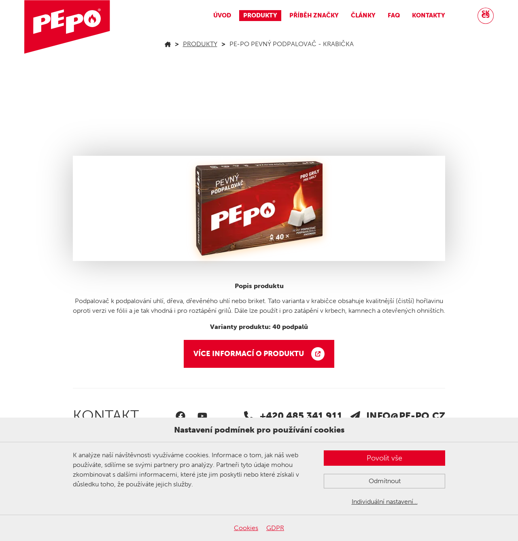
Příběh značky (314, 15)
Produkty (260, 15)
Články (363, 15)
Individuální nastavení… (385, 501)
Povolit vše (384, 458)
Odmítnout (385, 481)
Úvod (222, 15)
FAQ (394, 15)
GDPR (275, 528)
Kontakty (428, 15)
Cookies (246, 528)
